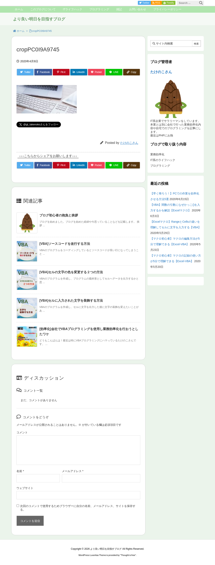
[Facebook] (43, 72)
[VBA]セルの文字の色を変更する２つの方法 (71, 272)
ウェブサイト (24, 488)
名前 (20, 471)
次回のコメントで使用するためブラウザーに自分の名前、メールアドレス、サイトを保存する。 (77, 507)
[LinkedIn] (78, 72)
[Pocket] (96, 72)
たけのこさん (129, 142)
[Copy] (131, 72)
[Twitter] (25, 72)
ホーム (21, 30)
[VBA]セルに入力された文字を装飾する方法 (71, 300)
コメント (22, 432)
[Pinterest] (61, 72)
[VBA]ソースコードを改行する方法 (64, 243)
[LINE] (113, 72)
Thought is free (128, 555)
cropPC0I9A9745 (42, 30)
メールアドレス (72, 471)
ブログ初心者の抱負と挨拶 (58, 215)
